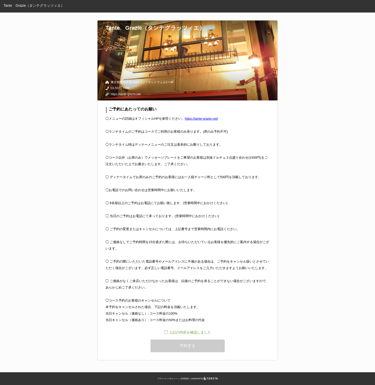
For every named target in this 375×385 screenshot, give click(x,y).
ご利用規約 (184, 379)
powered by (205, 378)
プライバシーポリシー (167, 379)
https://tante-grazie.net (125, 94)
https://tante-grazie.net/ (201, 118)
